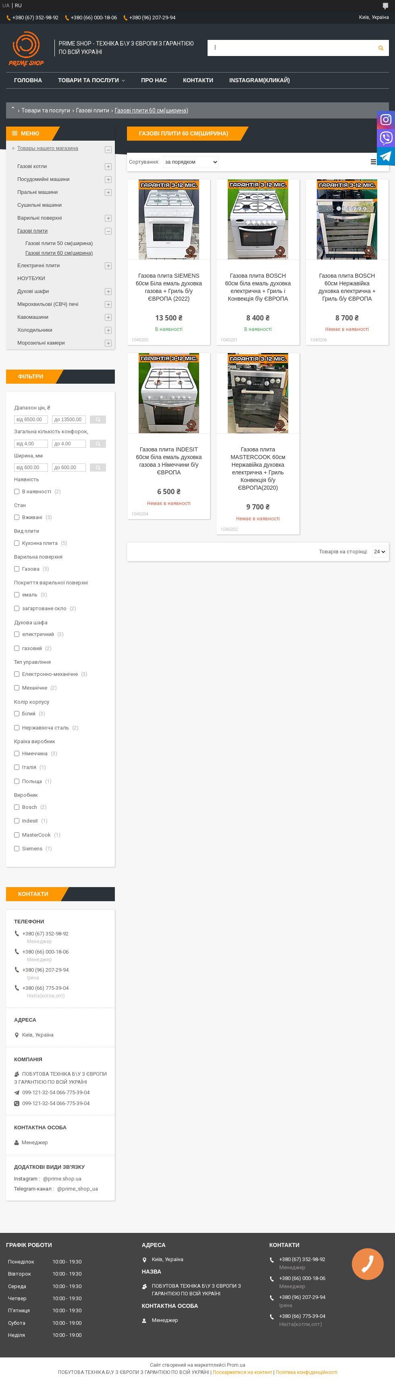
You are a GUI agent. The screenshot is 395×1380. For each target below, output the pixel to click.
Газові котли (32, 166)
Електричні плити (38, 265)
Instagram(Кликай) (259, 80)
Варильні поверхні (39, 218)
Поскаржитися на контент (242, 1372)
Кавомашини (32, 317)
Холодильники (34, 330)
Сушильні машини (39, 205)
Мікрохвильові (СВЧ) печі (47, 304)
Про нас (154, 80)
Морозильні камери (41, 343)
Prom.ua (236, 1365)
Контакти (198, 80)
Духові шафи (33, 291)
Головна (28, 80)
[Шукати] (381, 48)
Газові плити (92, 110)
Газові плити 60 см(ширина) (59, 253)
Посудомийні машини (43, 179)
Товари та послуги (88, 80)
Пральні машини (37, 192)
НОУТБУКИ (31, 278)
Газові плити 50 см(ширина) (59, 243)
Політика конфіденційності (306, 1372)
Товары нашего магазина (47, 148)
